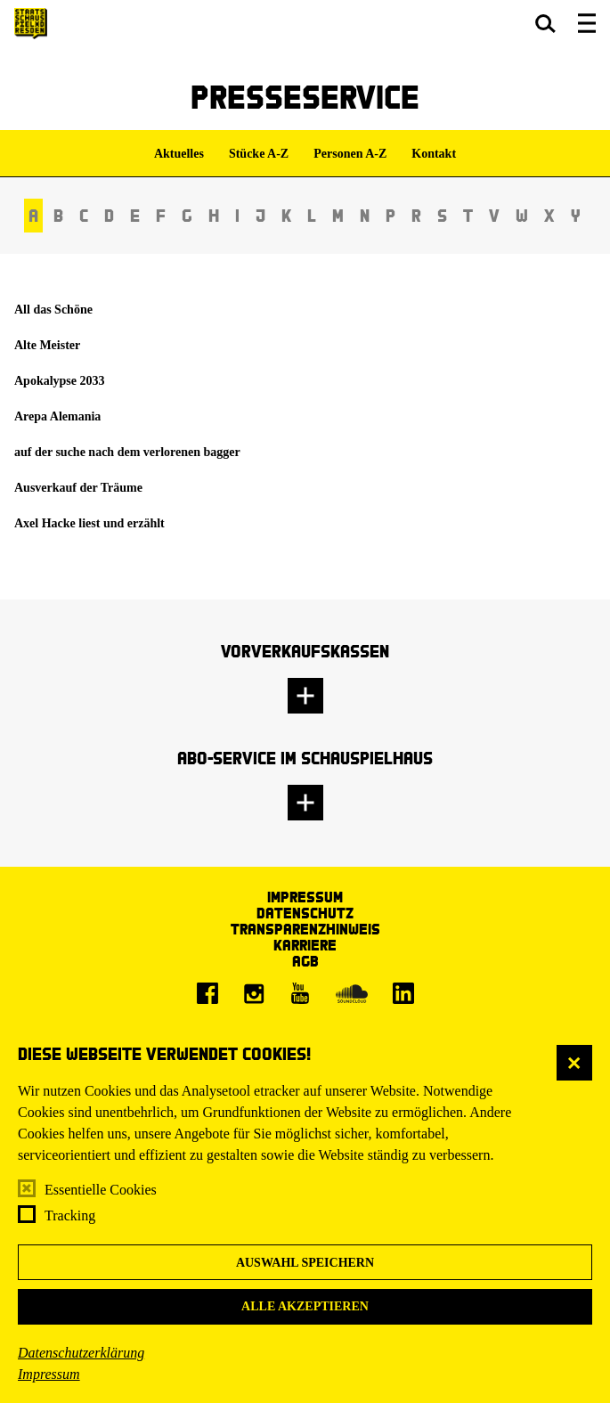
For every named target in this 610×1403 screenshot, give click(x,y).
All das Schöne (53, 309)
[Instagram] (253, 993)
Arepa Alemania (57, 416)
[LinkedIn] (403, 993)
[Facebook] (207, 993)
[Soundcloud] (352, 993)
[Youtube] (300, 993)
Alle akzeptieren (305, 1306)
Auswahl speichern (305, 1262)
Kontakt (433, 153)
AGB (305, 960)
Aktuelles (179, 153)
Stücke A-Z (259, 153)
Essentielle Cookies (101, 1189)
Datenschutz (305, 912)
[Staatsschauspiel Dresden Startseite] (30, 23)
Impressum (49, 1374)
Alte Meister (47, 345)
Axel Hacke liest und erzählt (89, 523)
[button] (545, 23)
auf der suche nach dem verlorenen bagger (127, 452)
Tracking (70, 1215)
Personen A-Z (349, 153)
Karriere (305, 944)
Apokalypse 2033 (59, 380)
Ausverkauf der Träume (78, 487)
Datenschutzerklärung (81, 1352)
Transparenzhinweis (305, 928)
